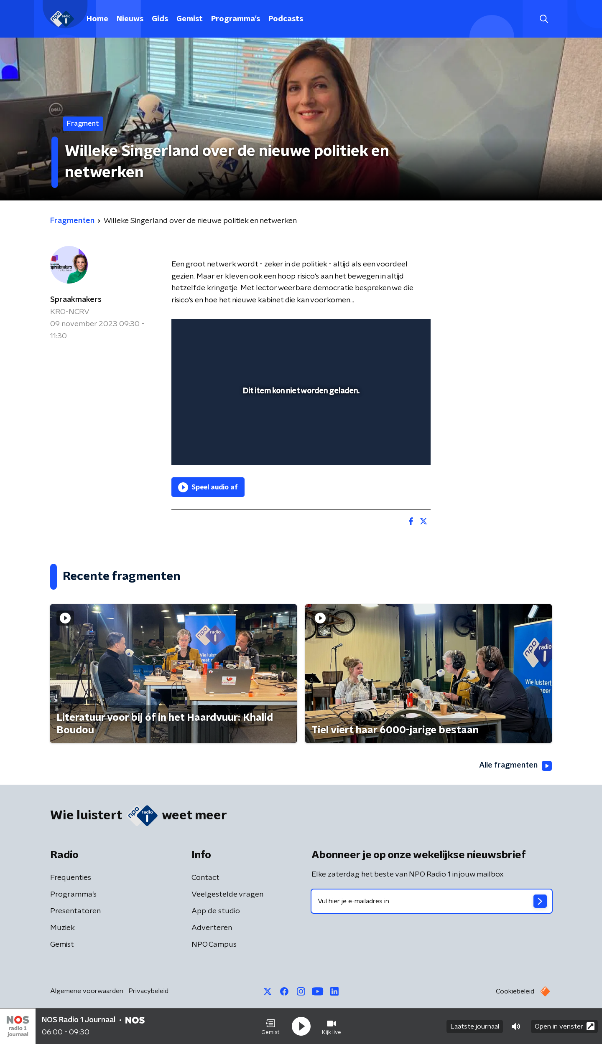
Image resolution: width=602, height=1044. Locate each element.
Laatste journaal (474, 1026)
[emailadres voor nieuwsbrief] (431, 901)
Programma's (235, 19)
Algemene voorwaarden (86, 991)
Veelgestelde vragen (227, 894)
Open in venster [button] (564, 1026)
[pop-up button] (393, 446)
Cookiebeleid (515, 991)
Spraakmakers (76, 300)
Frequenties (70, 878)
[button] (270, 1026)
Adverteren (211, 928)
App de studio (215, 911)
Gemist (189, 19)
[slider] (299, 424)
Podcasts (285, 19)
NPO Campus (214, 944)
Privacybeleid (148, 991)
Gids (160, 19)
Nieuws (130, 19)
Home (97, 19)
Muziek (62, 928)
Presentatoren (75, 911)
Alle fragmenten (515, 766)
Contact (205, 878)
